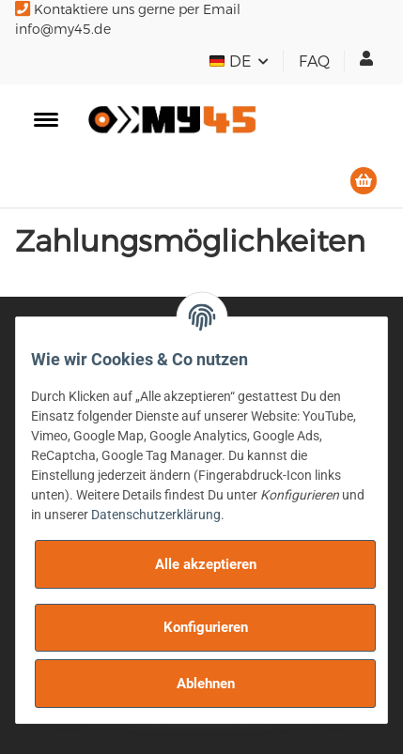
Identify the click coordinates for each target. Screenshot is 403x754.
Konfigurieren (205, 627)
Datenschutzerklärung (156, 514)
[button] (366, 58)
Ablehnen (206, 683)
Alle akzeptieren (205, 564)
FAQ (314, 61)
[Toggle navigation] (46, 119)
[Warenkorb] (363, 181)
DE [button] (231, 61)
